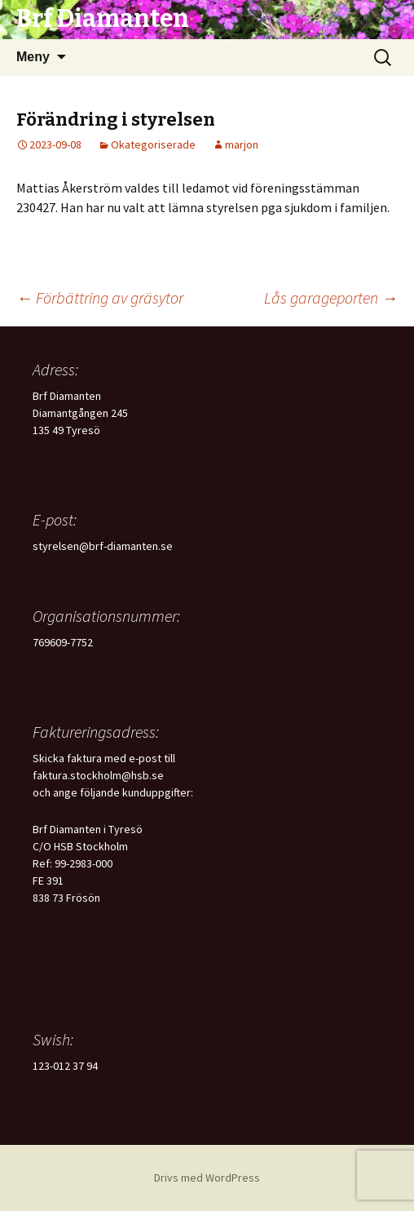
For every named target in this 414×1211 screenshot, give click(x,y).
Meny (33, 57)
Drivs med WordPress (207, 1177)
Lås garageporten (331, 297)
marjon (241, 144)
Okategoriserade (153, 144)
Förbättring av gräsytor (99, 297)
